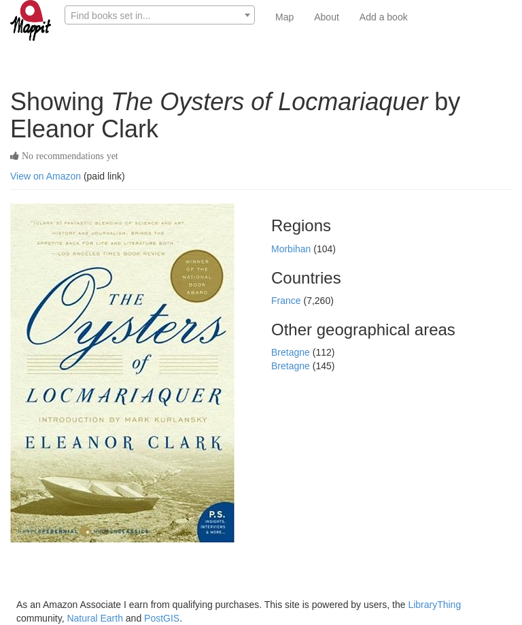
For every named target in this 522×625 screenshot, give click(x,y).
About (326, 17)
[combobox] (160, 14)
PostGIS (161, 618)
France (287, 300)
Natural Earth (94, 618)
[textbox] (159, 15)
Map (284, 17)
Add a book (384, 17)
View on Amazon (45, 176)
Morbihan (292, 248)
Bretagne (292, 352)
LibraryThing (434, 604)
